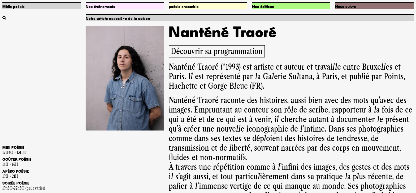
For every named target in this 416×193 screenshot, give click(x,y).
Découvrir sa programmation (217, 51)
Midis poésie (13, 7)
